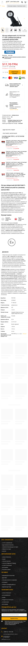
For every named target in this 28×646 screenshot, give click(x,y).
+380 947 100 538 (14, 109)
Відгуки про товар (9, 130)
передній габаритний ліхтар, (15, 121)
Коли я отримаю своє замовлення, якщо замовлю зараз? (15, 85)
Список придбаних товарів (9, 563)
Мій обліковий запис (8, 554)
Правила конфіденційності (9, 584)
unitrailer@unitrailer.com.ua (10, 634)
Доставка (4, 577)
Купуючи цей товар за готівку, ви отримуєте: (15, 95)
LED (11, 117)
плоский (20, 123)
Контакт (4, 551)
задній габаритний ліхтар (14, 121)
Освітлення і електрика (22, 6)
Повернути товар (6, 549)
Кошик (3, 559)
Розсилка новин (6, 569)
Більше (24, 333)
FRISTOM (10, 55)
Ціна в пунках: (13, 91)
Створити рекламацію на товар (10, 547)
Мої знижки (5, 567)
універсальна (15, 115)
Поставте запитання (10, 133)
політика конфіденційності (10, 624)
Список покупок (6, 561)
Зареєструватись (6, 557)
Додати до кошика (14, 72)
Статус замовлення (7, 542)
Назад (2, 6)
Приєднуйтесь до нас (8, 607)
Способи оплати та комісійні (9, 580)
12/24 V (9, 118)
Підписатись (14, 618)
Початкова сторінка (12, 6)
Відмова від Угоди (6, 586)
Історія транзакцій (7, 565)
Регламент (5, 582)
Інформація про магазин (8, 575)
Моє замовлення (7, 540)
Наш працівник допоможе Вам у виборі (15, 106)
